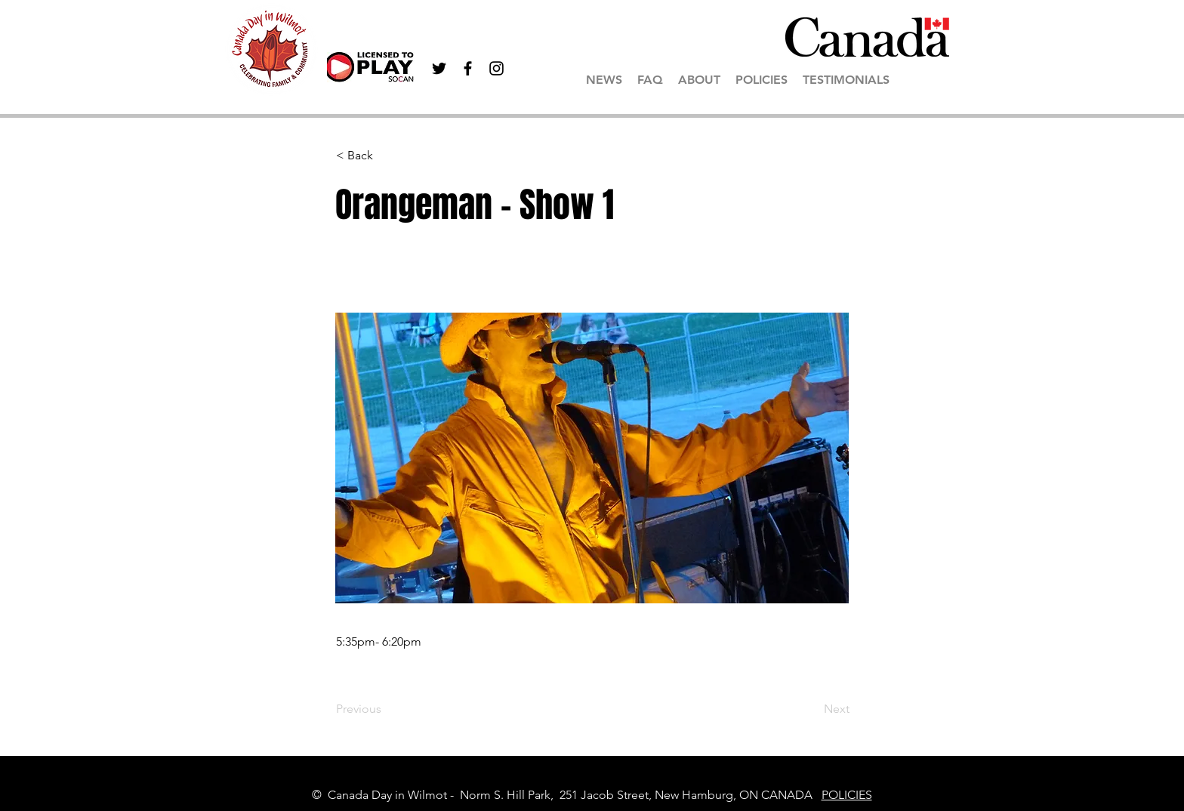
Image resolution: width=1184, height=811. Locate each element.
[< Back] (386, 155)
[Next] (811, 709)
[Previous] (386, 709)
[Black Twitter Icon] (439, 68)
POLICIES (847, 795)
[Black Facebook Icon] (467, 68)
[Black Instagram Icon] (496, 68)
